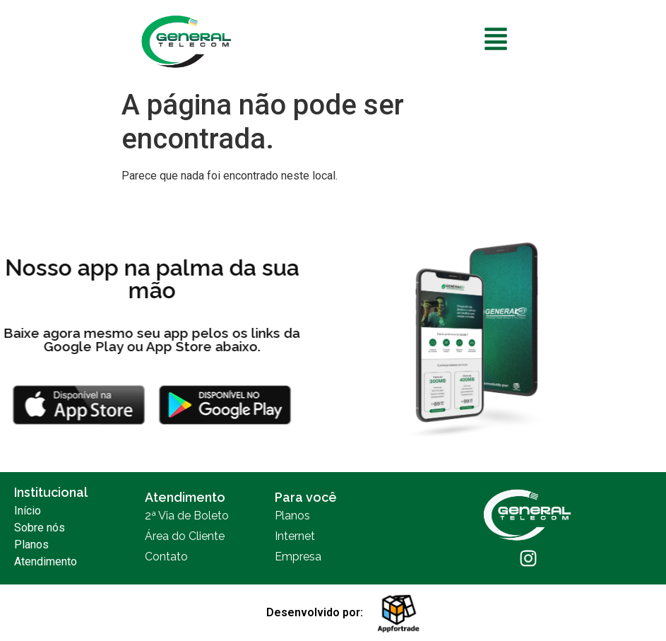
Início (27, 510)
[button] (496, 41)
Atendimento (45, 561)
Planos (31, 544)
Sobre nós (39, 527)
